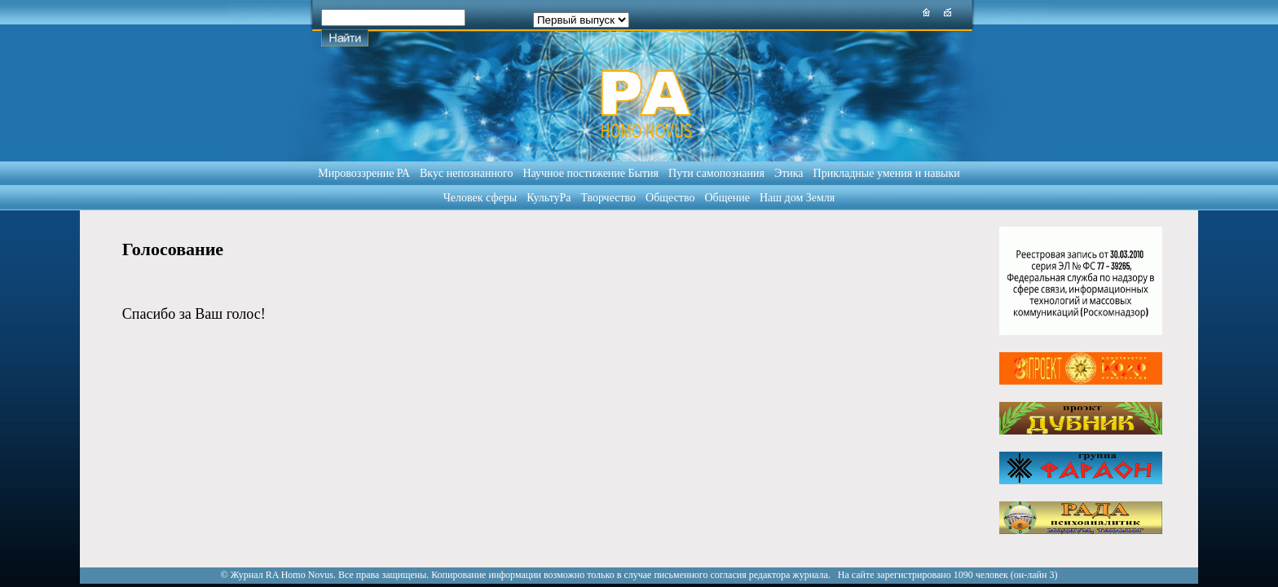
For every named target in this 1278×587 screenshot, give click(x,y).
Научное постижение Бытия (590, 173)
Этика (789, 173)
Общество (670, 198)
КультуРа (549, 198)
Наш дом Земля (797, 198)
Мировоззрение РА (364, 173)
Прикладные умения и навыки (886, 173)
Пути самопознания (716, 173)
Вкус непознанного (466, 173)
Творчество (608, 198)
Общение (727, 198)
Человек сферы (480, 198)
